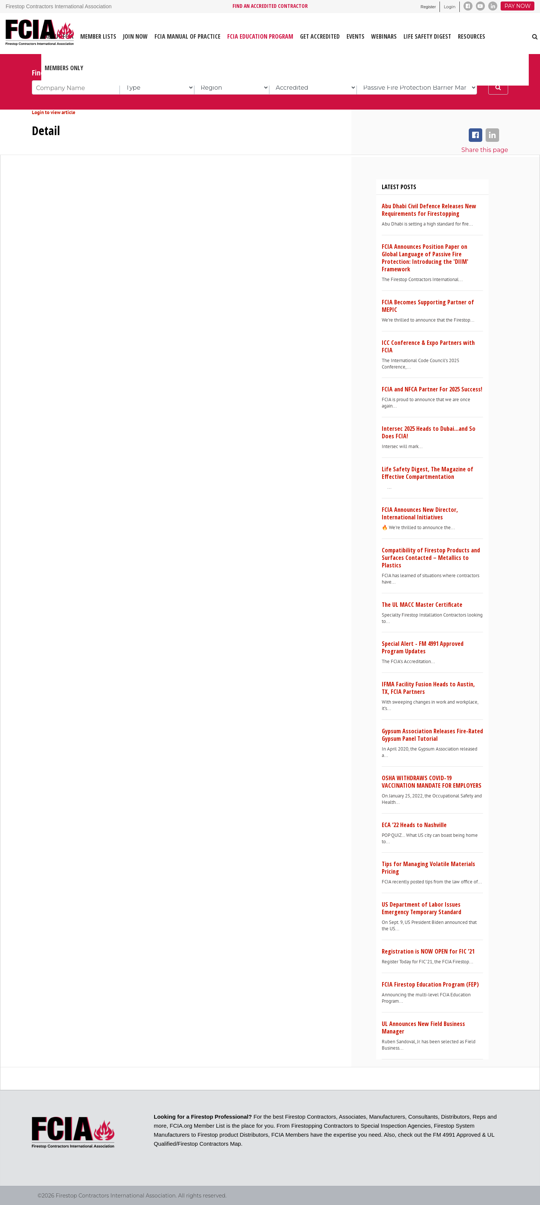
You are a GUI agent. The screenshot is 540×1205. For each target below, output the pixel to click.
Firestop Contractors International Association (58, 6)
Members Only (64, 68)
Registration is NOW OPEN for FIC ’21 (428, 951)
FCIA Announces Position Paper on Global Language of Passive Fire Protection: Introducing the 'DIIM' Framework (425, 257)
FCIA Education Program (260, 36)
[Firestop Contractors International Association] (10, 33)
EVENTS (355, 36)
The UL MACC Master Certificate (422, 604)
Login (449, 6)
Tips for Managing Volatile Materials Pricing (428, 868)
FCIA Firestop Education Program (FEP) (430, 984)
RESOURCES (471, 36)
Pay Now (517, 6)
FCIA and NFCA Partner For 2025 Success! (432, 389)
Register (428, 7)
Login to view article (53, 112)
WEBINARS (384, 36)
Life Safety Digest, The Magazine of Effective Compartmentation (427, 473)
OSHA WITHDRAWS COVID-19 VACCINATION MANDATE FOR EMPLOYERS (432, 782)
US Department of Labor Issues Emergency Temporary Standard (421, 908)
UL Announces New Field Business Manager (423, 1027)
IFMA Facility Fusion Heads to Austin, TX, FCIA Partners (428, 688)
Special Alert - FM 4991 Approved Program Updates (423, 647)
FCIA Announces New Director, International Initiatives (420, 513)
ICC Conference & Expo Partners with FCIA (428, 346)
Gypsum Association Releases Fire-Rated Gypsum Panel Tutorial (432, 735)
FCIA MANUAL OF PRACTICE (187, 36)
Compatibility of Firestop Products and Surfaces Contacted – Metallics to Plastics (431, 557)
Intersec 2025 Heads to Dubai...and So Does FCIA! (429, 432)
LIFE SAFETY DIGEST (427, 36)
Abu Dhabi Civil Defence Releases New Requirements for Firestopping (429, 210)
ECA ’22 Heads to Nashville (414, 825)
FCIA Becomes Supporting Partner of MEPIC (428, 306)
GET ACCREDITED (320, 36)
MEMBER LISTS (98, 36)
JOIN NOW (135, 36)
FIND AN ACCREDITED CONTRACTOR (270, 5)
